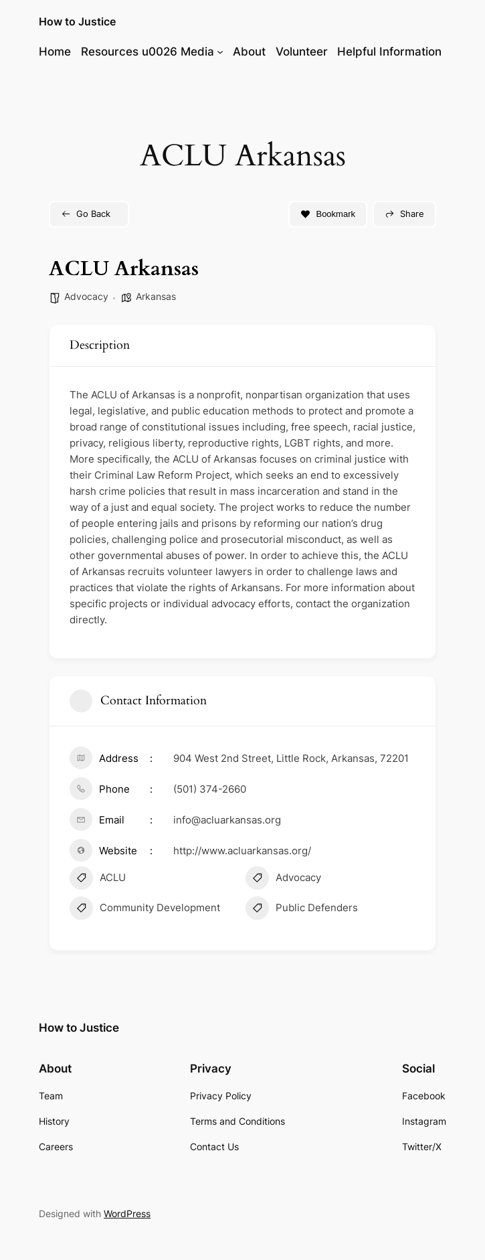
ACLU (98, 880)
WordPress (127, 1213)
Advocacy (86, 296)
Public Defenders (302, 910)
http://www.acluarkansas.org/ (242, 850)
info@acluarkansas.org (227, 819)
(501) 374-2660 (209, 789)
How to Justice (77, 21)
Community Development (145, 910)
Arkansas (156, 296)
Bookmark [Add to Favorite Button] (327, 214)
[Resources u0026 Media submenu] (220, 51)
